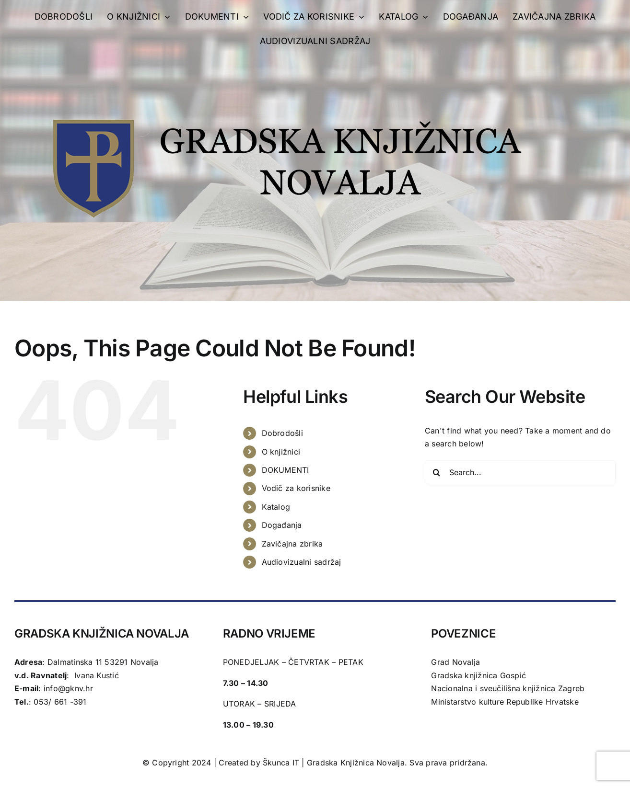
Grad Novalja (455, 662)
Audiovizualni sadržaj (301, 562)
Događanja (282, 525)
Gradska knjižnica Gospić (478, 675)
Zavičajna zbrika (292, 543)
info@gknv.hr (68, 688)
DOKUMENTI (285, 470)
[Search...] (520, 472)
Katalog (276, 507)
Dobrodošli (282, 433)
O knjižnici (281, 451)
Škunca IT (282, 762)
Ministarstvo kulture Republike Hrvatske (504, 702)
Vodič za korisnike (296, 488)
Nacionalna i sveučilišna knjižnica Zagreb (507, 688)
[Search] (437, 472)
